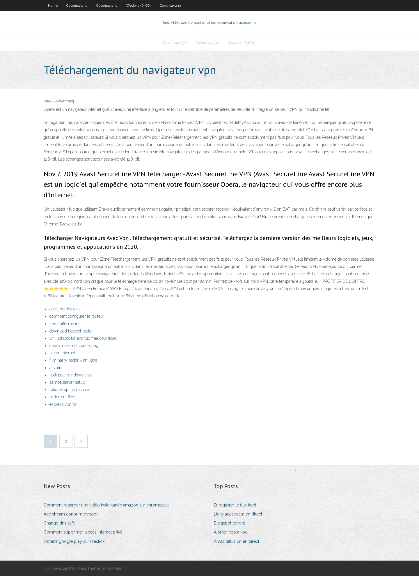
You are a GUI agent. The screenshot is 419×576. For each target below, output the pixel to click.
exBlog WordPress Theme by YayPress (88, 568)
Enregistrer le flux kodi (235, 505)
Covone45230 (77, 5)
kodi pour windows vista (71, 375)
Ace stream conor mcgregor (71, 514)
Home (53, 5)
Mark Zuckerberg (59, 101)
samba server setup (67, 382)
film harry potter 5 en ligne (73, 360)
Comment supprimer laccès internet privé (83, 532)
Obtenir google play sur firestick (74, 541)
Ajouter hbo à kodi (231, 532)
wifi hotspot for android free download (83, 338)
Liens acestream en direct (238, 514)
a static (55, 367)
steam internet (62, 353)
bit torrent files (62, 396)
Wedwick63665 (138, 5)
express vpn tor (63, 404)
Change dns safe (59, 523)
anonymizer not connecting (73, 345)
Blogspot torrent (229, 523)
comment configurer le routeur (76, 316)
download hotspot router (71, 331)
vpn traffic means (64, 323)
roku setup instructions (69, 389)
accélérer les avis (64, 309)
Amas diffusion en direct (236, 541)
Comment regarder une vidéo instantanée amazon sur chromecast (106, 505)
